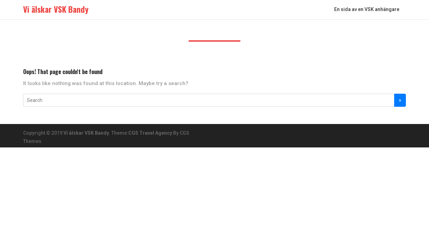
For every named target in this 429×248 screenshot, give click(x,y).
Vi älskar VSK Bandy (86, 133)
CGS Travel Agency (150, 133)
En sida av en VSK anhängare (366, 9)
